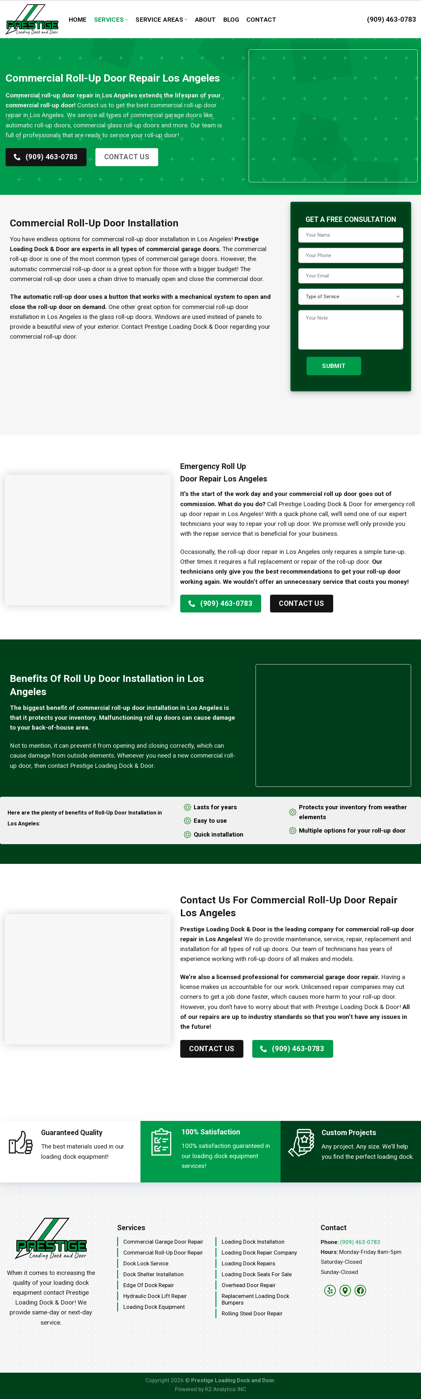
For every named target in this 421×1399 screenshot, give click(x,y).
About (205, 19)
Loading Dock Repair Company (259, 1252)
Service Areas (162, 19)
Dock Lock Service (145, 1263)
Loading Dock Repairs (248, 1263)
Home (78, 19)
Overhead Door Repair (249, 1285)
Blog (231, 19)
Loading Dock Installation (253, 1241)
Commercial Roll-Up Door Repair (163, 1252)
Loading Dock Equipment (154, 1307)
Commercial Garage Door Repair (163, 1241)
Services (111, 19)
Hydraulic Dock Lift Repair (155, 1296)
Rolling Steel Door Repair (252, 1313)
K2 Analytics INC (225, 1389)
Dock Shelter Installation (153, 1274)
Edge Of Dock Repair (148, 1285)
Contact (261, 19)
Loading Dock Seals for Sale (257, 1274)
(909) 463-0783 (360, 1242)
